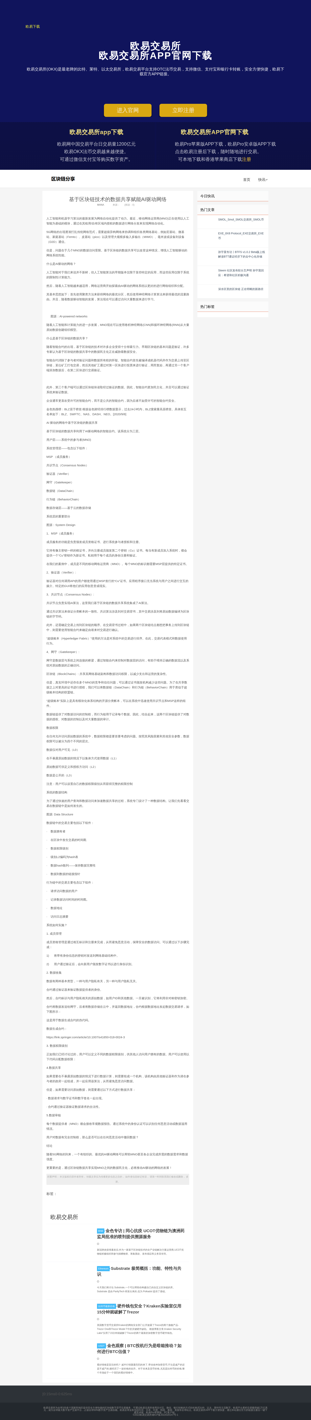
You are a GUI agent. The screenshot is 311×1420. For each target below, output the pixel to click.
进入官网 (128, 110)
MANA (100, 204)
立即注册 (183, 110)
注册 (246, 159)
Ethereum (104, 1268)
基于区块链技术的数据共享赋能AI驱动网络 (118, 199)
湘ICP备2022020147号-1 (165, 1414)
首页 (246, 180)
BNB (101, 1231)
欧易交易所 (63, 179)
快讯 (263, 180)
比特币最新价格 (107, 1306)
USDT (102, 1346)
